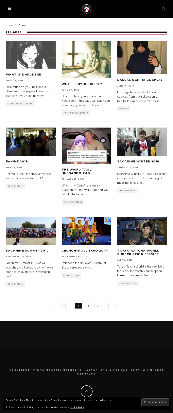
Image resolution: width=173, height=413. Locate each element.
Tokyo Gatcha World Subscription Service (138, 252)
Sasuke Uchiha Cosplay (140, 80)
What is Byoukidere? (82, 84)
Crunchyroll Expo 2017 (84, 250)
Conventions (16, 186)
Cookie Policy (77, 407)
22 (112, 306)
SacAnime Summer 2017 (27, 250)
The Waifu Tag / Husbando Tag (77, 171)
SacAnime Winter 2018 (138, 161)
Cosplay (124, 109)
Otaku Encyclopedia (20, 103)
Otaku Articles (72, 202)
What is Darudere (23, 74)
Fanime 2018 (17, 161)
